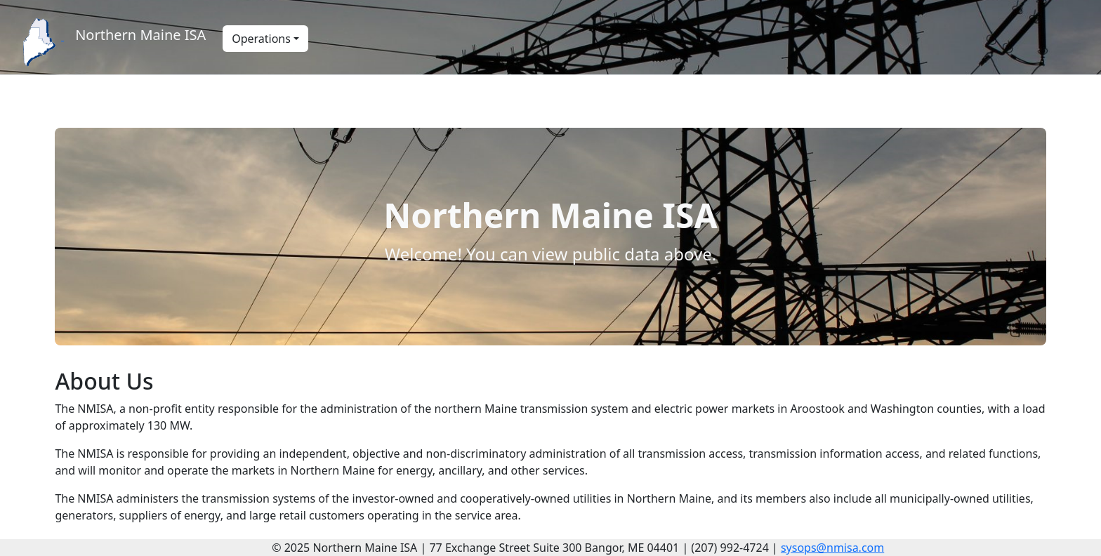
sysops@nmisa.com (832, 547)
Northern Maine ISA (140, 34)
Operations (261, 38)
